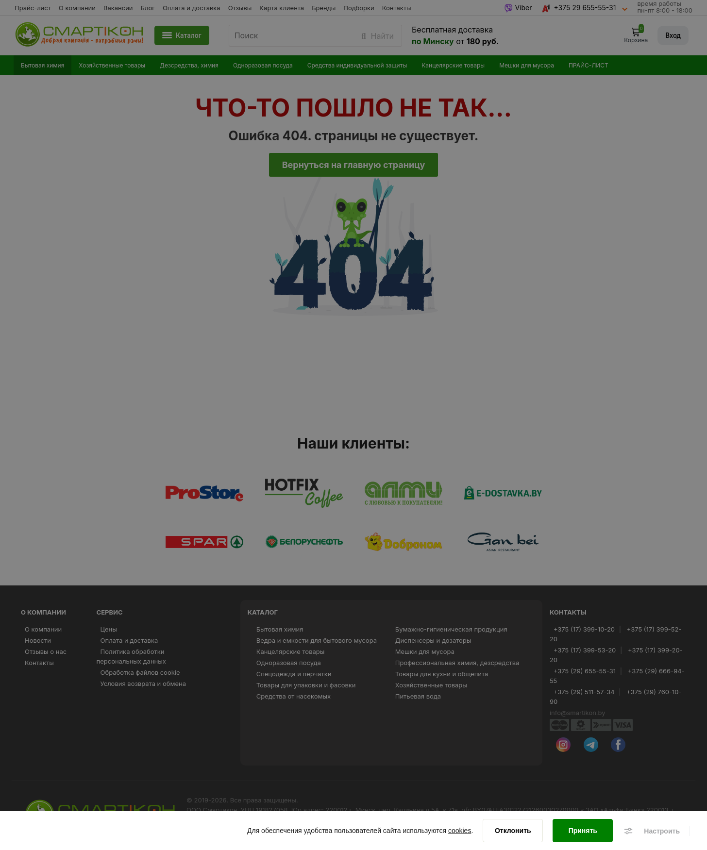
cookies (459, 830)
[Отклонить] (513, 830)
